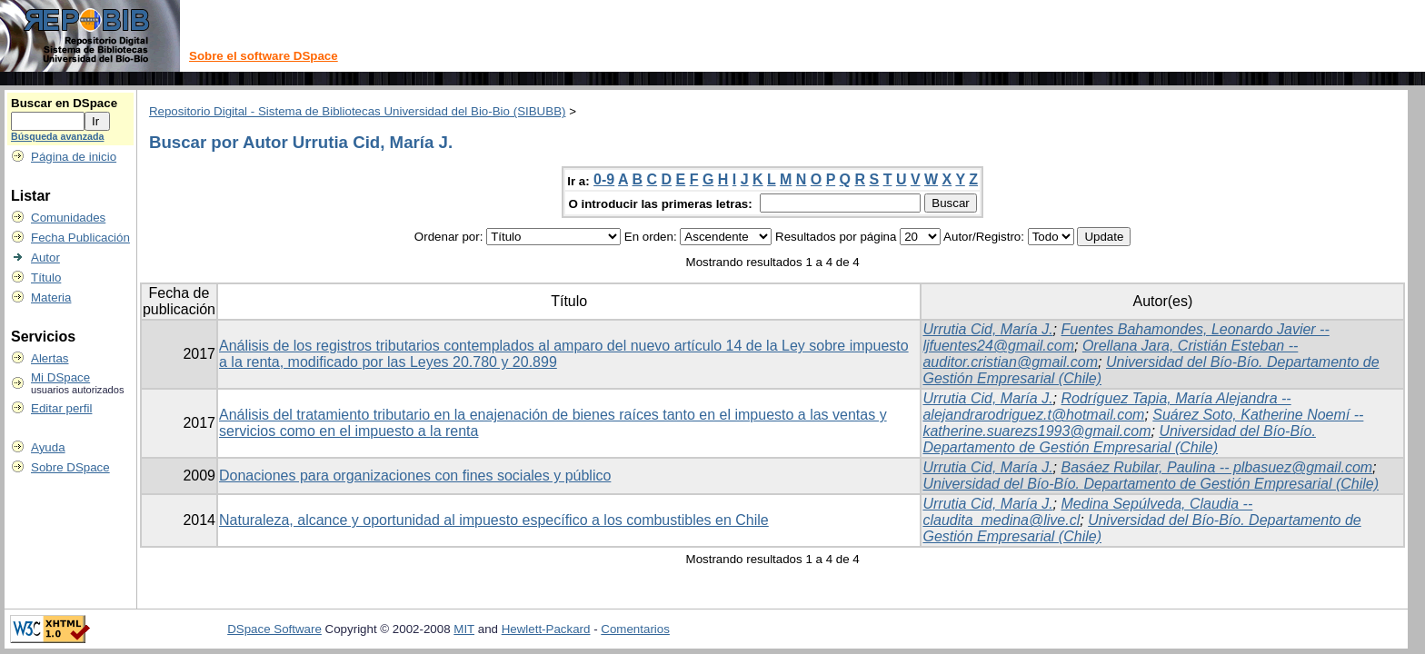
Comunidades (68, 217)
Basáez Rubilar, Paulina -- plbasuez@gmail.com (1216, 467)
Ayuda (48, 447)
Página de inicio (73, 157)
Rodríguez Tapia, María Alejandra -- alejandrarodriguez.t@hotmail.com (1106, 406)
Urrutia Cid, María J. (987, 329)
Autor (45, 257)
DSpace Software (274, 629)
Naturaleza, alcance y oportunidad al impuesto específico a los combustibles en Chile (494, 520)
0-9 (603, 179)
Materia (51, 297)
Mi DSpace (60, 377)
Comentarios (635, 629)
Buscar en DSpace (64, 103)
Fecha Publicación (80, 237)
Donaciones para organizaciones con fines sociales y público (415, 475)
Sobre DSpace (70, 467)
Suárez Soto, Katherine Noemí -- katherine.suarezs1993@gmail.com (1142, 423)
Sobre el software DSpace (263, 56)
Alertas (49, 358)
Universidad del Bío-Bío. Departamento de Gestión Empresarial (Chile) (1118, 439)
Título (46, 277)
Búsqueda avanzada (57, 136)
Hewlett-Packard (546, 629)
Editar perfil (61, 408)
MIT (463, 629)
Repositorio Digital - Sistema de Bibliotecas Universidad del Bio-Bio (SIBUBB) (357, 111)
